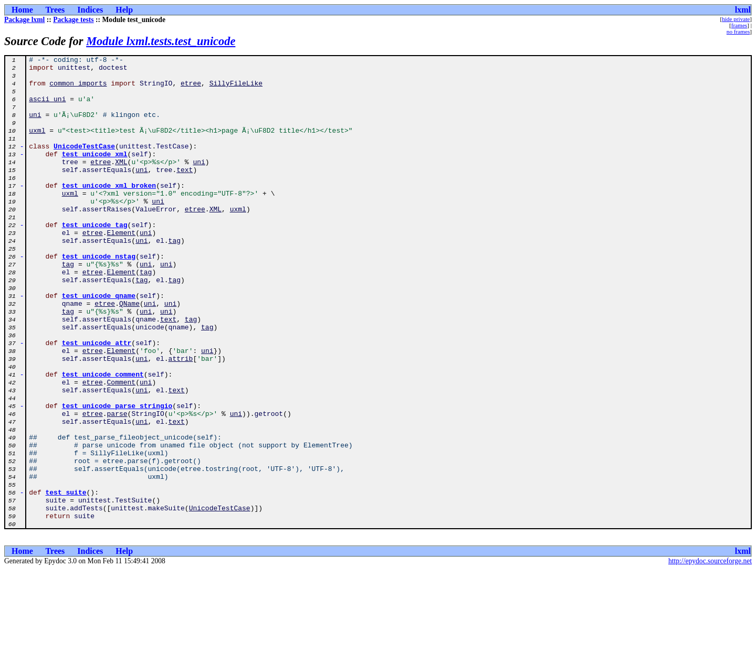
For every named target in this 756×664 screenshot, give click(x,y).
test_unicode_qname (98, 344)
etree (191, 89)
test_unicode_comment (103, 438)
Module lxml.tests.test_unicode (160, 41)
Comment (121, 448)
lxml (743, 9)
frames (739, 25)
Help (124, 9)
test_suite (66, 580)
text (184, 193)
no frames (738, 31)
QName (129, 353)
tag (175, 278)
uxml (37, 146)
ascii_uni (47, 108)
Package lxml (24, 20)
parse (117, 485)
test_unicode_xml (95, 174)
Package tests (73, 20)
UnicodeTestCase (84, 164)
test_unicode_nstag (98, 297)
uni (35, 127)
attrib (181, 419)
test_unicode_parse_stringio (117, 476)
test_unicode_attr (97, 400)
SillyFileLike (235, 89)
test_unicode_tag (95, 259)
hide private (736, 19)
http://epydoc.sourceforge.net (710, 655)
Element (121, 268)
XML (121, 183)
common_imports (78, 89)
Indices (90, 9)
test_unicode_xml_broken (109, 212)
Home (22, 9)
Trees (55, 9)
